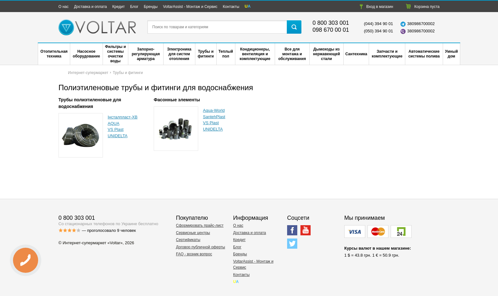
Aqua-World (214, 110)
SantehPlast (214, 116)
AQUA (113, 123)
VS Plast (116, 129)
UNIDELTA (117, 135)
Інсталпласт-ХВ (123, 117)
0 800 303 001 (331, 23)
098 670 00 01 (331, 30)
